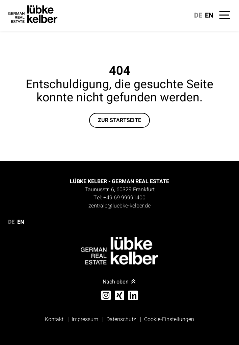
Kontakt (54, 319)
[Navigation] (224, 16)
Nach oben (120, 282)
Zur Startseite (119, 120)
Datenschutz (121, 319)
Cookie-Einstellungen (169, 319)
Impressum (85, 319)
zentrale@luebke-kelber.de (119, 206)
